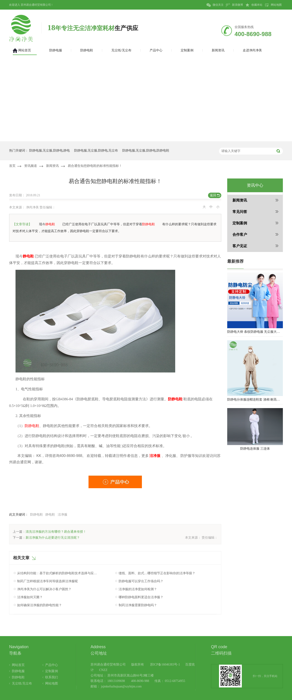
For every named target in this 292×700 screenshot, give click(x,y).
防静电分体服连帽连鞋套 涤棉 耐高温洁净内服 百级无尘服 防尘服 (255, 399)
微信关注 (215, 5)
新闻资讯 (52, 166)
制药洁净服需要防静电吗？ (138, 605)
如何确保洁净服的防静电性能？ (39, 605)
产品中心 (51, 665)
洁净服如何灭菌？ (30, 597)
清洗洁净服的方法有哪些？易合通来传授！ (56, 531)
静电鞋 (50, 514)
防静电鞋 (36, 514)
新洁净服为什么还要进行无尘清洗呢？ (53, 537)
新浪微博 (234, 5)
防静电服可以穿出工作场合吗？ (141, 581)
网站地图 (273, 5)
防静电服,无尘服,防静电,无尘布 (96, 150)
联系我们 (51, 677)
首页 (12, 166)
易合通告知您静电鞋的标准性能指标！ (95, 166)
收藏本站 (253, 5)
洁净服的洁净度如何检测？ (138, 589)
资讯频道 (30, 166)
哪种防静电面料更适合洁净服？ (141, 597)
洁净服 (62, 514)
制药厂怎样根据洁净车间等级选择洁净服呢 (47, 581)
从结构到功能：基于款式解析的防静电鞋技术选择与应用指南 (57, 573)
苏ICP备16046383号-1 (165, 664)
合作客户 (239, 234)
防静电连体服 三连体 (255, 448)
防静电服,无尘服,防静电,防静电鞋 (145, 150)
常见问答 (239, 212)
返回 (213, 195)
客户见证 (239, 246)
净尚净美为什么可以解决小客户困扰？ (44, 589)
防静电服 (18, 671)
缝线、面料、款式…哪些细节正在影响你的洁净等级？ (157, 573)
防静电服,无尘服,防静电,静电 (49, 150)
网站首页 (18, 665)
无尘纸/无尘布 (22, 683)
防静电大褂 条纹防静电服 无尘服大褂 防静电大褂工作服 (255, 331)
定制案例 (239, 223)
